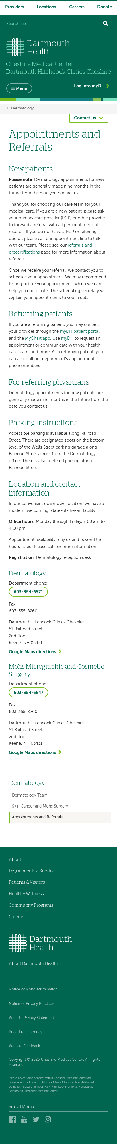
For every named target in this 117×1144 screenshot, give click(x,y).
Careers (77, 7)
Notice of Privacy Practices (31, 1004)
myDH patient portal (80, 331)
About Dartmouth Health (33, 963)
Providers (14, 7)
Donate (104, 7)
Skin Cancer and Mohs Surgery (40, 806)
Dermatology (22, 108)
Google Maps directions (32, 652)
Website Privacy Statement (31, 1018)
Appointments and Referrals (37, 817)
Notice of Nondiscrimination (33, 989)
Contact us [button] (85, 118)
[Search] (105, 24)
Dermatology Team (30, 795)
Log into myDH (89, 86)
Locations (46, 7)
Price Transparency (25, 1032)
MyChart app (37, 338)
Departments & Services (33, 871)
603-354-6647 (28, 693)
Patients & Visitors (27, 882)
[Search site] (53, 24)
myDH (68, 338)
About (15, 859)
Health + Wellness (26, 894)
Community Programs (31, 905)
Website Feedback (24, 1046)
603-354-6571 (28, 592)
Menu (21, 88)
